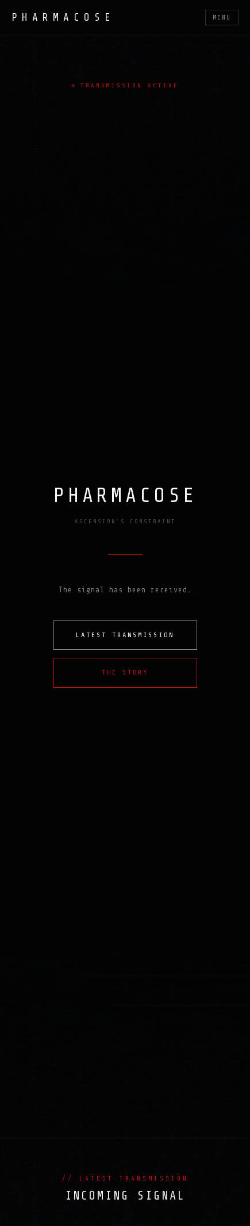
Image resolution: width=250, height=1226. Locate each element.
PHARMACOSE (63, 17)
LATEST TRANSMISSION (125, 635)
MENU (222, 17)
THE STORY (125, 672)
